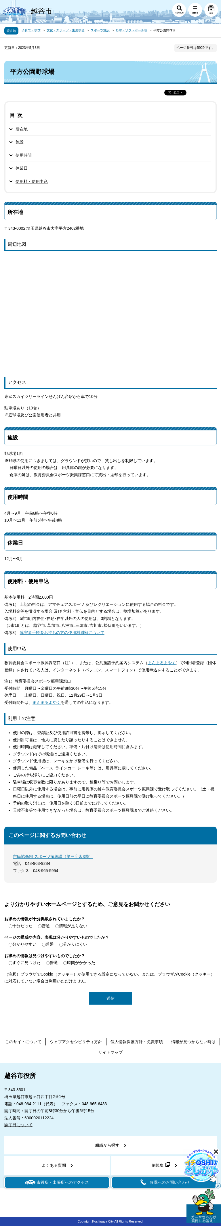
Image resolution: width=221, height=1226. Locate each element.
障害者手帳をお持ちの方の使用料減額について (62, 632)
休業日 (22, 168)
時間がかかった (81, 962)
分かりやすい (24, 944)
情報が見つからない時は (193, 1041)
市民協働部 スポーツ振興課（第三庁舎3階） (53, 856)
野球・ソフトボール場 (131, 30)
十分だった (22, 926)
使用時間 (24, 155)
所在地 (22, 129)
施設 (20, 142)
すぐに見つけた (26, 962)
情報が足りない (73, 926)
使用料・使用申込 (32, 181)
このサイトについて (23, 1041)
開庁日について (18, 1124)
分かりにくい (75, 944)
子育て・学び (31, 30)
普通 (46, 926)
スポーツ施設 (100, 30)
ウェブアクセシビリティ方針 (76, 1041)
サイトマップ (110, 1052)
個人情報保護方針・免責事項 (136, 1041)
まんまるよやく (162, 662)
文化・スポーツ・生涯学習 (66, 30)
